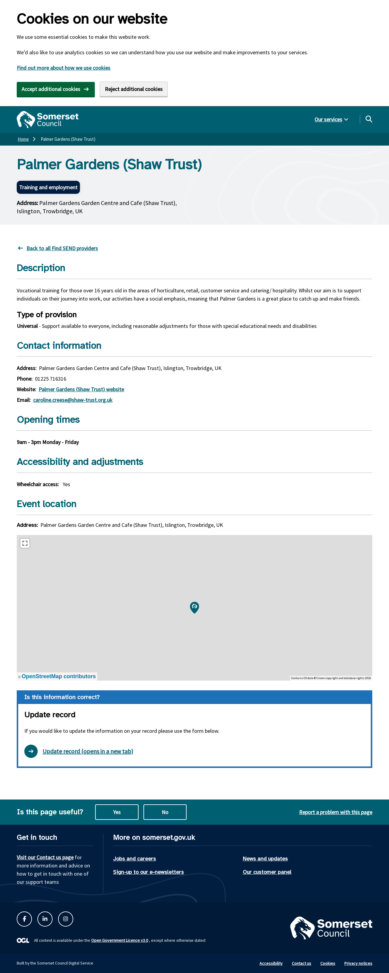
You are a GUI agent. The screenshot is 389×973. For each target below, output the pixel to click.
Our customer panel (267, 872)
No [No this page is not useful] (165, 812)
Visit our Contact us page (45, 857)
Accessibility (271, 963)
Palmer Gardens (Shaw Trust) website (81, 389)
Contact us (301, 963)
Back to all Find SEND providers (62, 248)
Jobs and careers (134, 858)
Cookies (327, 963)
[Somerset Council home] (47, 119)
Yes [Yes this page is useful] (117, 812)
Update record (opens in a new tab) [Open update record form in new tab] (78, 751)
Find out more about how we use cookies (63, 67)
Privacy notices (358, 963)
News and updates (265, 858)
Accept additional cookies (51, 89)
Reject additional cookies (134, 89)
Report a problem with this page (335, 812)
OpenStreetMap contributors (59, 676)
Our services (328, 119)
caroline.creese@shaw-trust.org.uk (72, 399)
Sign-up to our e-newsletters (148, 872)
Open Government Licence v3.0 (119, 940)
